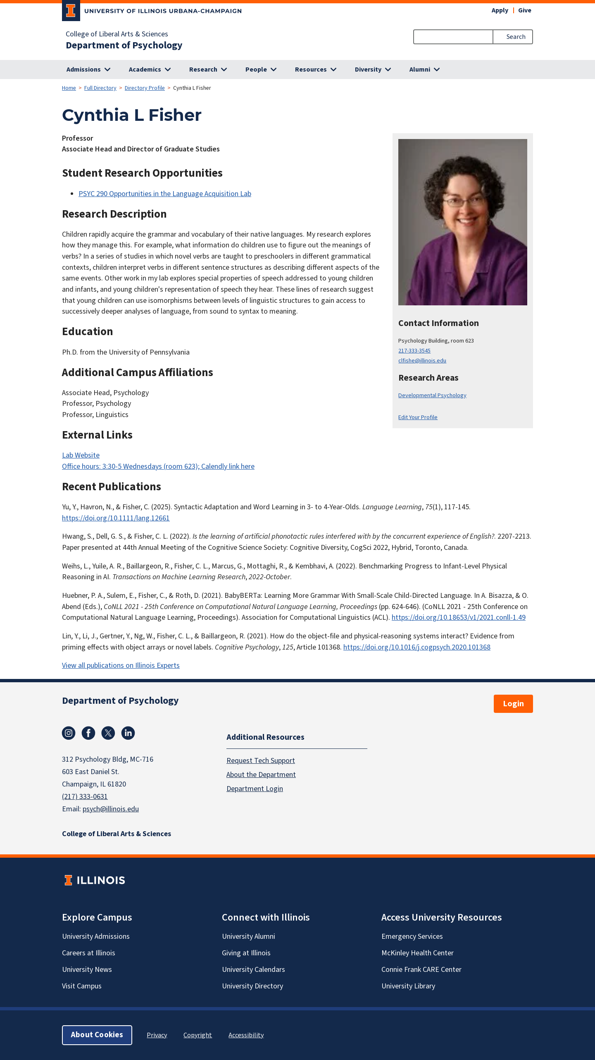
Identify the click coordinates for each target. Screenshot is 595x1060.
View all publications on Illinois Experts (121, 665)
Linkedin (128, 733)
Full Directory (100, 88)
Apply (500, 10)
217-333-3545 (414, 350)
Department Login (254, 789)
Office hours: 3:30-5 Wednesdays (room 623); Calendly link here (158, 466)
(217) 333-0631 (85, 796)
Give (524, 10)
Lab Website (81, 455)
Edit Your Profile (418, 417)
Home (69, 88)
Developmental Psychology (432, 395)
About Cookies (97, 1035)
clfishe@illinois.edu (422, 360)
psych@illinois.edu (111, 809)
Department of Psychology (124, 45)
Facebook (88, 733)
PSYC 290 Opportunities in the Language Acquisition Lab (165, 194)
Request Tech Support (260, 760)
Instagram (69, 733)
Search (516, 36)
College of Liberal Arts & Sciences (117, 34)
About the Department (261, 775)
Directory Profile (145, 88)
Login (513, 704)
